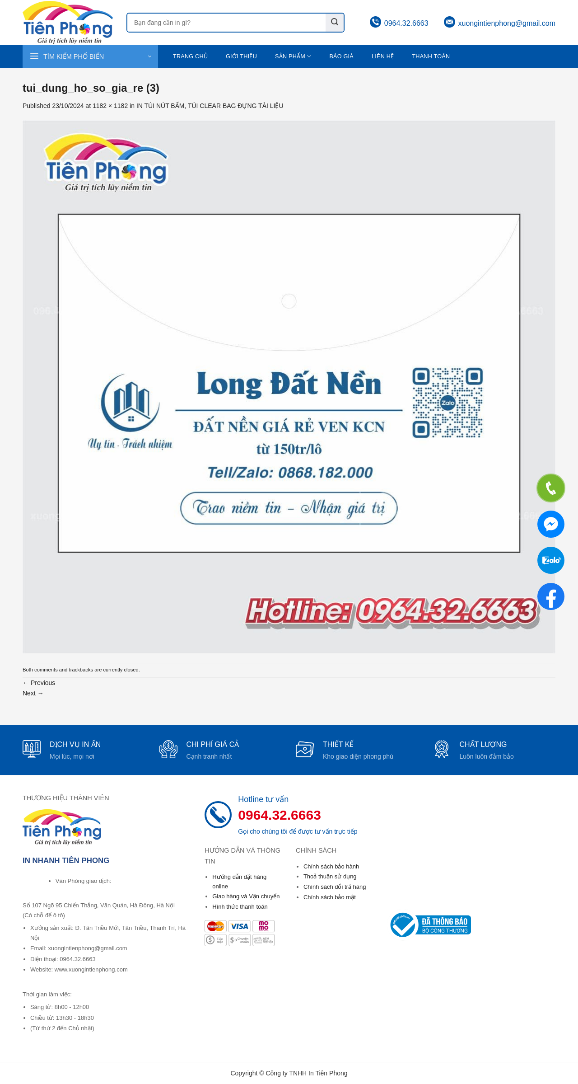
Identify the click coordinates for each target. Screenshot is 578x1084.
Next (33, 693)
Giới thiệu (241, 56)
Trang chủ (190, 56)
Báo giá (341, 56)
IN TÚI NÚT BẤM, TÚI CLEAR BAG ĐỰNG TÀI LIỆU (210, 105)
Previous (39, 682)
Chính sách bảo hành (331, 866)
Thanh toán (431, 56)
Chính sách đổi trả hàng (334, 886)
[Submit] (335, 23)
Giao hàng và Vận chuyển (246, 896)
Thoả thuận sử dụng (330, 876)
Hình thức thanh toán (239, 906)
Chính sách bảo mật (329, 897)
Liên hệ (383, 56)
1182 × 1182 (110, 105)
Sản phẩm (293, 56)
